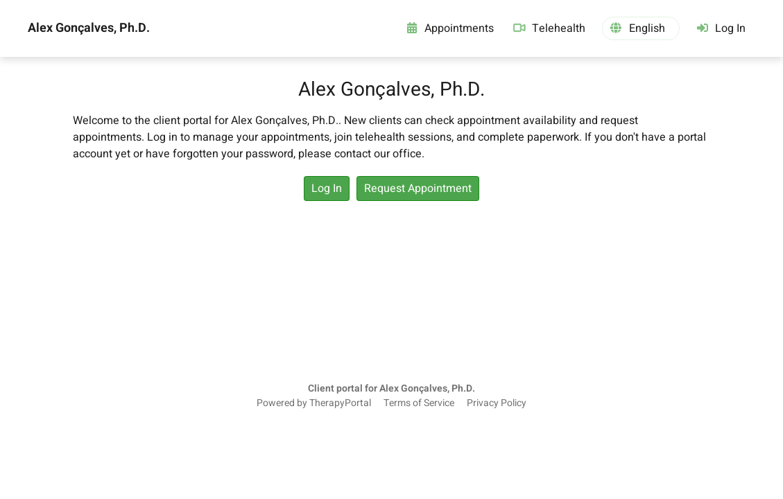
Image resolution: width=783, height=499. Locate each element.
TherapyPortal (340, 403)
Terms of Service (419, 403)
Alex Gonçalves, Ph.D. (89, 28)
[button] (641, 28)
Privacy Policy (496, 403)
